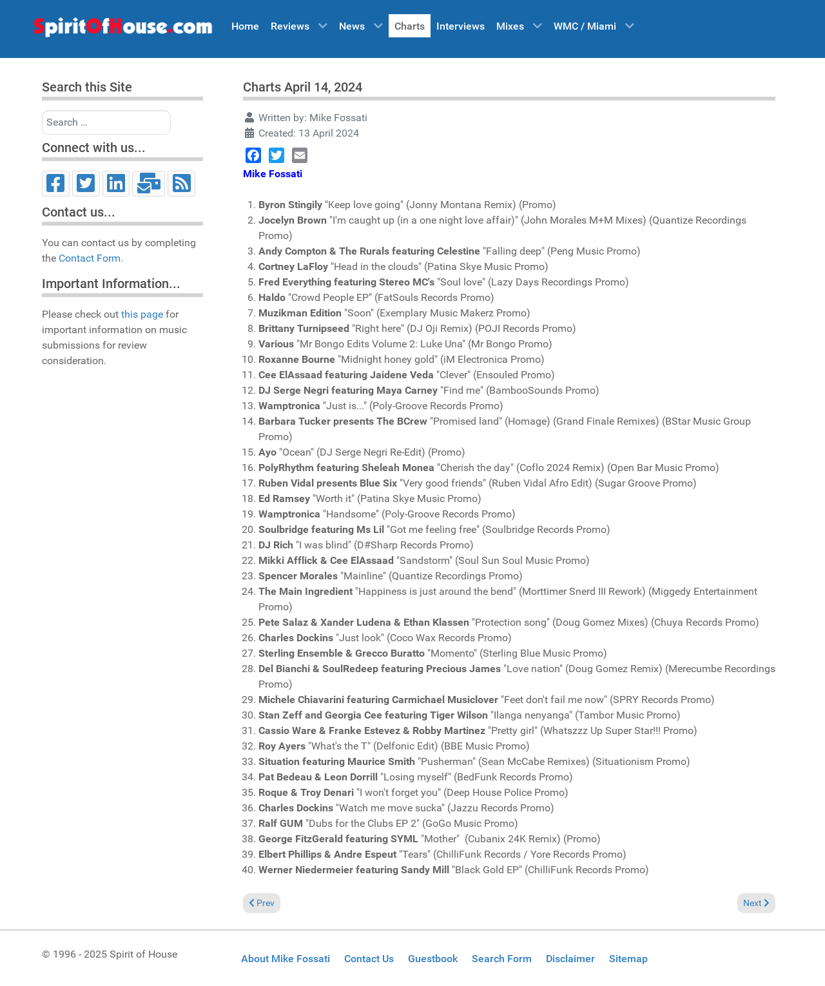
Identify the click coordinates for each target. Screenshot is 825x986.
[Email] (148, 184)
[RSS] (181, 184)
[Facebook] (56, 184)
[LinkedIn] (116, 184)
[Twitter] (86, 184)
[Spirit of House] (122, 30)
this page (142, 314)
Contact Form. (91, 258)
